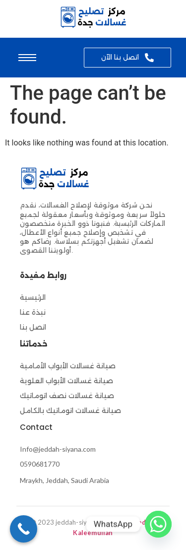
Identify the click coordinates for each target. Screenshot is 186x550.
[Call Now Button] (23, 529)
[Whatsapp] (158, 524)
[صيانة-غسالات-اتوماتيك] (93, 17)
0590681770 (40, 464)
